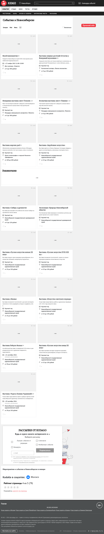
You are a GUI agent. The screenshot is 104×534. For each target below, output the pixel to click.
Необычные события (45, 445)
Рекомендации (9, 170)
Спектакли (42, 441)
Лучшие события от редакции (24, 442)
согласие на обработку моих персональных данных (28, 456)
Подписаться (45, 450)
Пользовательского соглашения (27, 462)
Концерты (17, 447)
